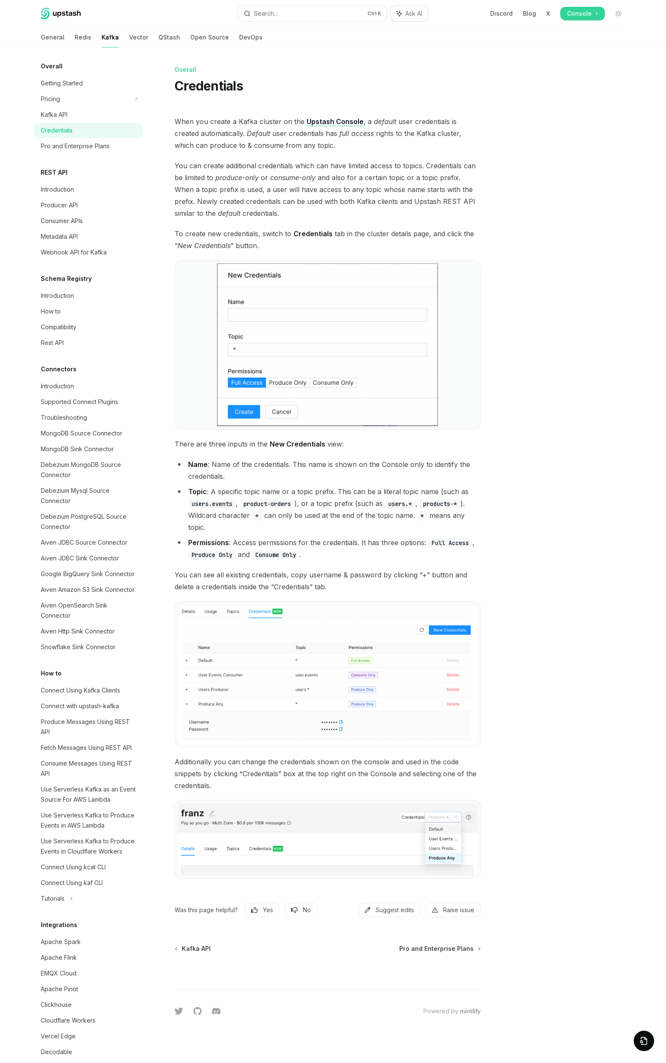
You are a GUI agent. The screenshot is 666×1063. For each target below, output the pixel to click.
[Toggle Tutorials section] (88, 898)
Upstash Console (335, 121)
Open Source (209, 41)
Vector (138, 41)
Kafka (110, 41)
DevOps (250, 41)
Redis (83, 41)
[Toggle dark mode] (618, 13)
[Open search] (312, 13)
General (53, 41)
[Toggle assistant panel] (409, 13)
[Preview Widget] (644, 1041)
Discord (501, 13)
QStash (169, 41)
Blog (529, 13)
